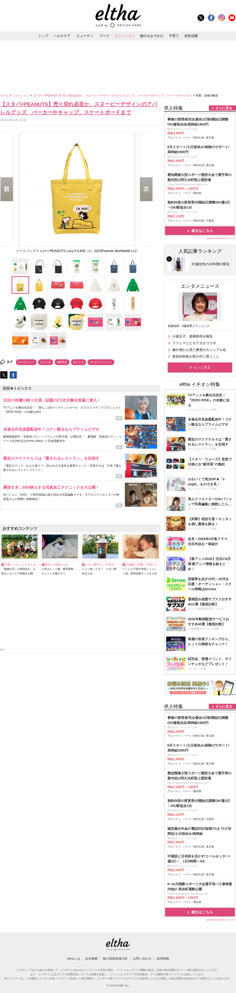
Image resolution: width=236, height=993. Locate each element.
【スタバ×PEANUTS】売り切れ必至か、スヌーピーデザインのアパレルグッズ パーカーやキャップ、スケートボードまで (113, 95)
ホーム (5, 95)
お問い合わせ (142, 958)
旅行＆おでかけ (152, 36)
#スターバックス (101, 362)
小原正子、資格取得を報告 (192, 336)
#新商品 (62, 362)
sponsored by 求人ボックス (221, 238)
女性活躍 (191, 36)
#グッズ (78, 362)
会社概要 (91, 958)
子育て (174, 36)
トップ (43, 36)
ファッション (125, 36)
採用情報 (163, 958)
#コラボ (45, 362)
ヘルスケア (62, 36)
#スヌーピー (26, 362)
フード (104, 36)
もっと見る (202, 367)
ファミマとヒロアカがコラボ (194, 343)
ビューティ (85, 36)
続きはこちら (202, 231)
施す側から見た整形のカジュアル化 (199, 350)
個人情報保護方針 (115, 958)
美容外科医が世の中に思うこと (195, 356)
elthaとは (73, 958)
